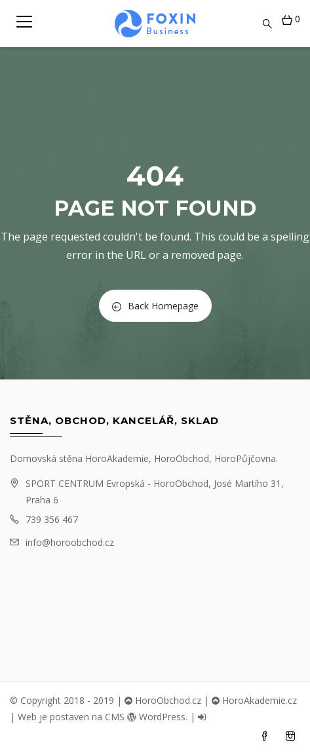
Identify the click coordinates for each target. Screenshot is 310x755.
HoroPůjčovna (245, 458)
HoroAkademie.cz (254, 700)
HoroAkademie (117, 458)
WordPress (156, 716)
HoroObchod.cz (163, 700)
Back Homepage (155, 306)
